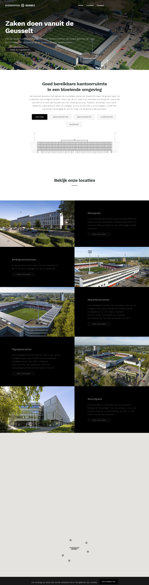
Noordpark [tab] (74, 124)
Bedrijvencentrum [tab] (60, 117)
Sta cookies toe (108, 582)
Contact (100, 5)
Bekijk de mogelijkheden (20, 50)
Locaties (90, 5)
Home (80, 5)
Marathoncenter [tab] (84, 117)
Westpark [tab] (39, 117)
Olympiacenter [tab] (107, 117)
